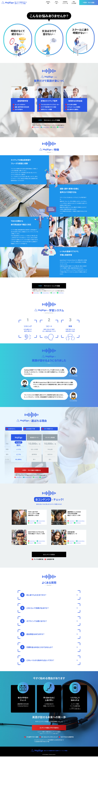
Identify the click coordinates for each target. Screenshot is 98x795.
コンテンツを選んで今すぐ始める (49, 766)
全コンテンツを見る (49, 593)
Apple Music (35, 165)
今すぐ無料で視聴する (31, 509)
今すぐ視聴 (88, 3)
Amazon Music (45, 165)
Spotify (52, 165)
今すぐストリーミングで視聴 (49, 159)
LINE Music (60, 165)
